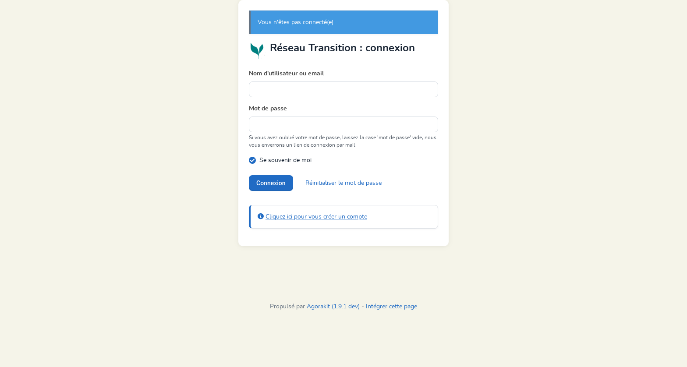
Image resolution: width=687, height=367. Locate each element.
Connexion (271, 183)
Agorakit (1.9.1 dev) (333, 306)
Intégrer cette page (391, 306)
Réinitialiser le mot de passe (343, 183)
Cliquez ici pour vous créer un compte (316, 217)
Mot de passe (268, 109)
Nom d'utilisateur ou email (286, 74)
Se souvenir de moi (285, 160)
